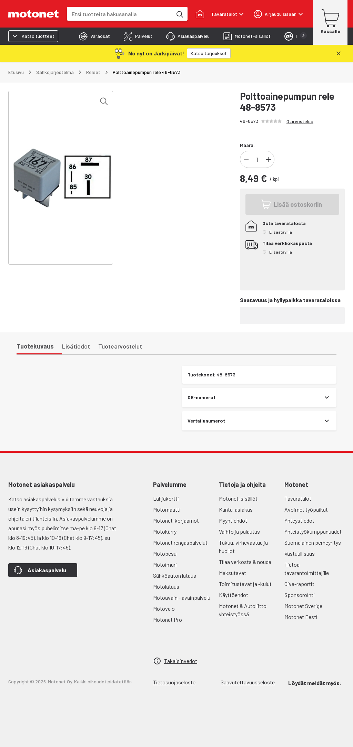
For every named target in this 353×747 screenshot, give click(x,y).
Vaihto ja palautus (239, 531)
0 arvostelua (299, 121)
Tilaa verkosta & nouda (245, 561)
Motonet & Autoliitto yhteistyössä (242, 609)
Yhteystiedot (299, 520)
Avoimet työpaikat (306, 509)
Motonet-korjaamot (176, 520)
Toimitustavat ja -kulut (245, 583)
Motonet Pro (167, 619)
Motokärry (164, 531)
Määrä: (247, 145)
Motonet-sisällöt (238, 498)
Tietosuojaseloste (174, 682)
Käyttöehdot (233, 594)
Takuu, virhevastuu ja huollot (243, 546)
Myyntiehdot (233, 520)
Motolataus (166, 586)
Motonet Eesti (300, 616)
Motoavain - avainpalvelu (181, 597)
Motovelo (164, 608)
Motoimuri (165, 564)
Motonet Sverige (303, 605)
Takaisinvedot (180, 661)
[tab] (94, 36)
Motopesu (164, 553)
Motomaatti (167, 509)
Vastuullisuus (299, 553)
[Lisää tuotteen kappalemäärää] (268, 159)
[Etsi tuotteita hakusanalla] (179, 14)
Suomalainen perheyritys (312, 542)
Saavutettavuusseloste (248, 682)
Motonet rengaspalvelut (180, 542)
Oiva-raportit (299, 583)
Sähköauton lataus (174, 575)
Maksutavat (232, 572)
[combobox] (119, 13)
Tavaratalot (297, 498)
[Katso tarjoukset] (209, 53)
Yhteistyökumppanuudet (313, 531)
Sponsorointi (299, 594)
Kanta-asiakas (236, 509)
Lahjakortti (166, 498)
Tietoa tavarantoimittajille (306, 568)
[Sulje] (338, 53)
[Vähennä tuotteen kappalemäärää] (246, 159)
